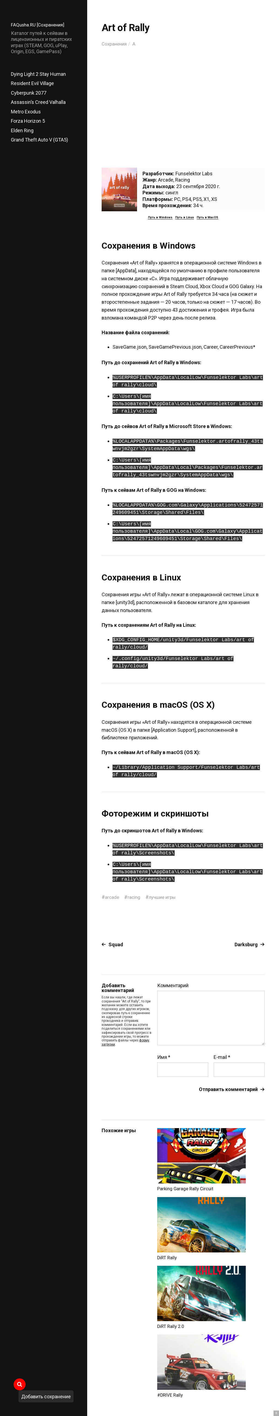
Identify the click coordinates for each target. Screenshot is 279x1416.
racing (134, 897)
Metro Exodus (26, 112)
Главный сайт (251, 1391)
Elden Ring (22, 130)
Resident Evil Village (32, 83)
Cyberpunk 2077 (28, 93)
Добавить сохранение (46, 1396)
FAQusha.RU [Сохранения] (39, 25)
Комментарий (173, 985)
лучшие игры (164, 897)
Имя (163, 1057)
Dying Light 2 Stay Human (38, 74)
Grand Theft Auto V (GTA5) (39, 140)
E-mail (222, 1057)
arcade (112, 897)
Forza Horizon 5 (28, 121)
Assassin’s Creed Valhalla (38, 102)
